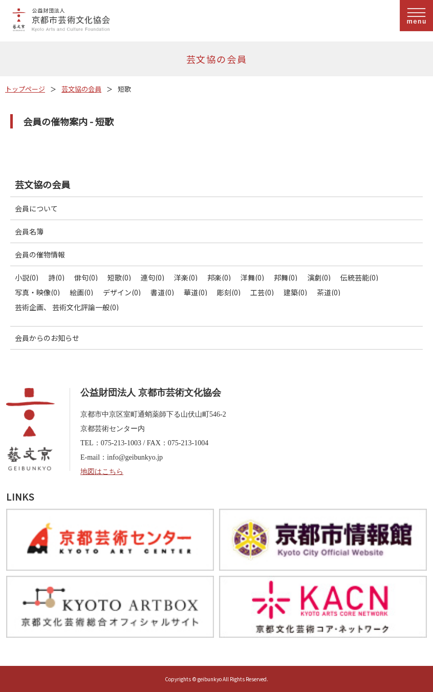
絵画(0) (81, 292)
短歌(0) (119, 277)
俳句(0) (86, 277)
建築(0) (295, 292)
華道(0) (195, 292)
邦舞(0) (285, 277)
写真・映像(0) (37, 292)
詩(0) (56, 277)
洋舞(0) (252, 277)
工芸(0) (262, 292)
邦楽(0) (219, 277)
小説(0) (26, 277)
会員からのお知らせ (47, 338)
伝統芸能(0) (359, 277)
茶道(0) (328, 292)
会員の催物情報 (40, 254)
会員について (36, 208)
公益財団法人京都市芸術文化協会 (220, 21)
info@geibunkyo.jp (135, 457)
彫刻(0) (229, 292)
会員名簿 (29, 231)
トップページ (25, 89)
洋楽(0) (186, 277)
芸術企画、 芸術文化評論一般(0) (67, 307)
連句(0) (152, 277)
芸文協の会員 (81, 89)
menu (416, 15)
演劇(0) (319, 277)
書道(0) (162, 292)
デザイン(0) (122, 292)
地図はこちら (101, 471)
